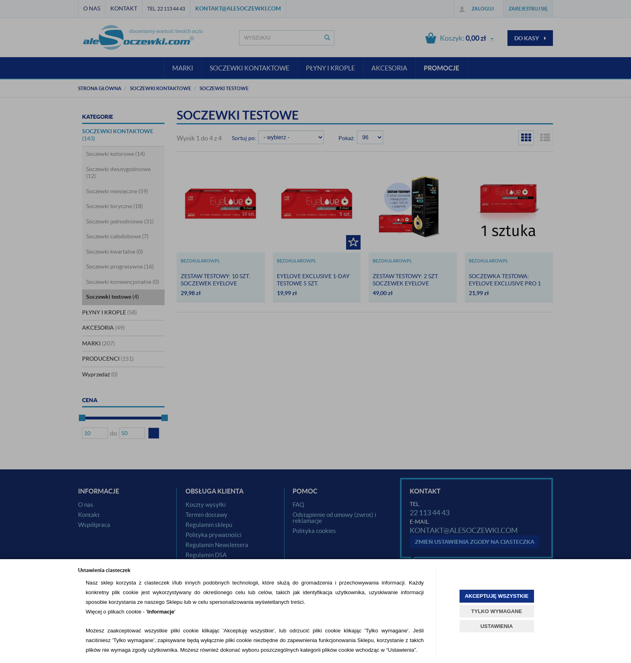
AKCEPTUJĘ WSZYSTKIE (496, 596)
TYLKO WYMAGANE (496, 611)
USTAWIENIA (496, 626)
